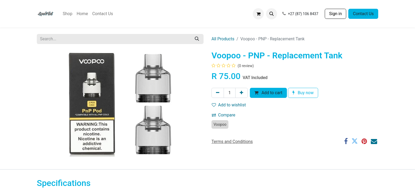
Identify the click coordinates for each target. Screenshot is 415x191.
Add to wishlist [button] (229, 104)
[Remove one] (217, 93)
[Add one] (241, 93)
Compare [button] (223, 115)
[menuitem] (67, 13)
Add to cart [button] (268, 92)
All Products (222, 38)
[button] (271, 13)
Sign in (335, 13)
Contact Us (363, 13)
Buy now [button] (303, 92)
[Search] (197, 39)
